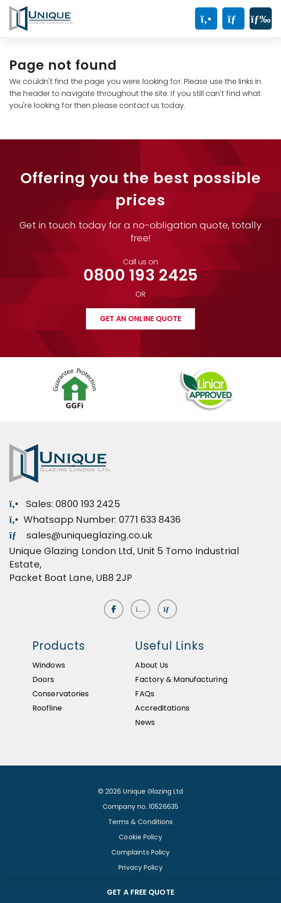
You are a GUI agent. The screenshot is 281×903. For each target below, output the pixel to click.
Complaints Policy (140, 852)
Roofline (47, 708)
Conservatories (60, 693)
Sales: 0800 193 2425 (64, 503)
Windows (48, 665)
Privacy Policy (140, 867)
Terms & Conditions (140, 821)
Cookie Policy (140, 837)
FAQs (144, 693)
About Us (151, 665)
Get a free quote (140, 892)
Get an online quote (141, 318)
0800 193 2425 (140, 275)
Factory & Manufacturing (181, 679)
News (144, 722)
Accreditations (162, 708)
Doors (43, 679)
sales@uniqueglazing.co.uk (81, 535)
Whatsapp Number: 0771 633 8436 (95, 519)
